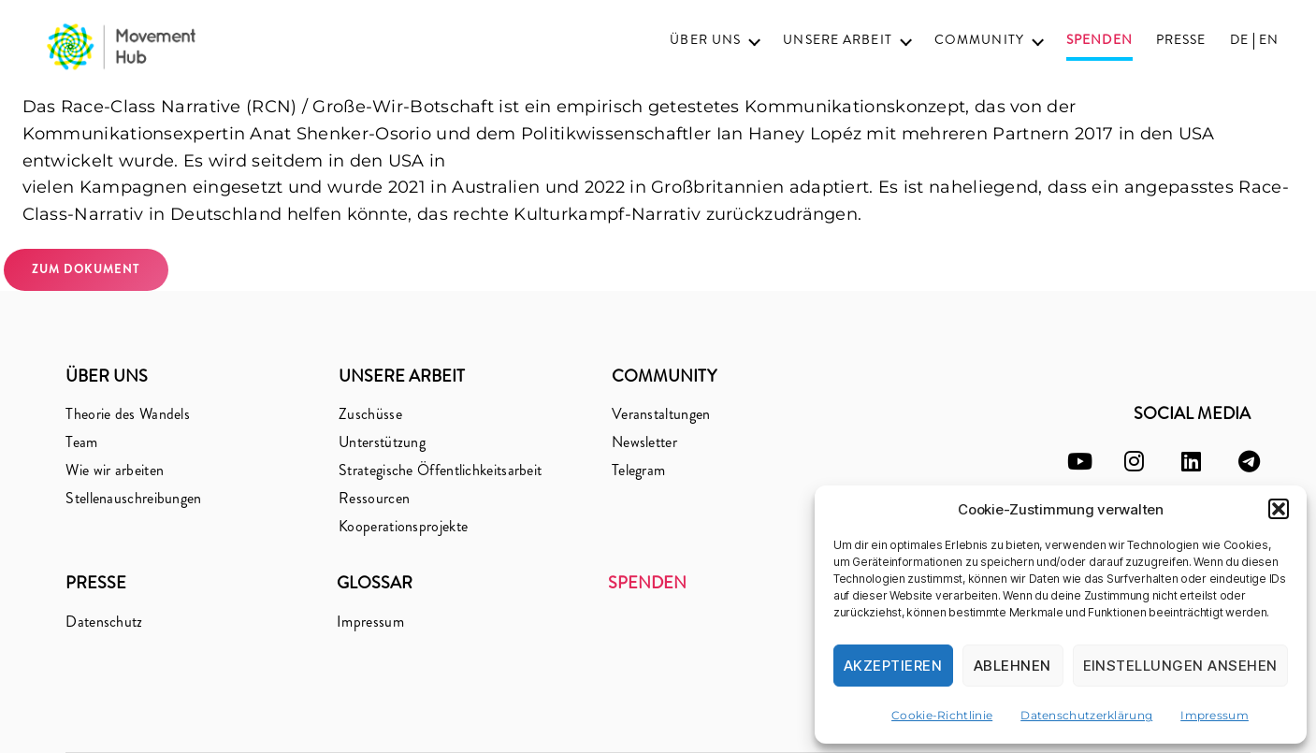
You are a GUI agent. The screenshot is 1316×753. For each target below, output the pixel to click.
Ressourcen (374, 498)
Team (81, 442)
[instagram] (1134, 461)
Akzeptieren (893, 665)
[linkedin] (1191, 461)
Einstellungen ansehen (1181, 665)
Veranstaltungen (661, 414)
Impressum (1214, 715)
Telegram (638, 470)
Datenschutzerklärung (1086, 715)
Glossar (374, 583)
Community (979, 40)
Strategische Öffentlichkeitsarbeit (440, 470)
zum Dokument (86, 269)
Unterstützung (382, 442)
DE (1239, 40)
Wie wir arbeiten (114, 470)
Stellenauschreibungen (133, 498)
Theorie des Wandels (127, 414)
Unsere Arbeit (837, 40)
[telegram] (1249, 461)
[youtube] (1079, 461)
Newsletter (644, 442)
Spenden (1099, 41)
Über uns (705, 40)
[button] (1278, 509)
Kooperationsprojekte (403, 526)
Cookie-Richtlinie (941, 715)
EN (1269, 40)
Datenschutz (103, 621)
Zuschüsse (370, 414)
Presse (1181, 40)
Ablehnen (1012, 665)
